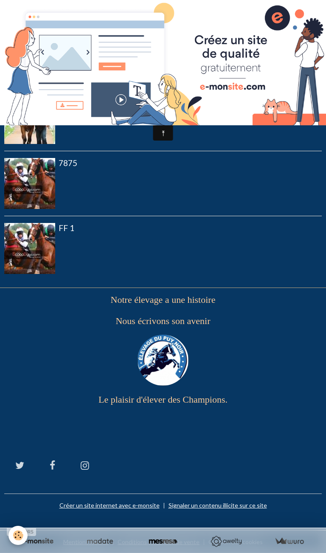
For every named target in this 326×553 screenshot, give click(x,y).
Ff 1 (66, 228)
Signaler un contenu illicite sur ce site (218, 505)
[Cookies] (18, 535)
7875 (68, 163)
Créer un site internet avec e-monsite (109, 505)
